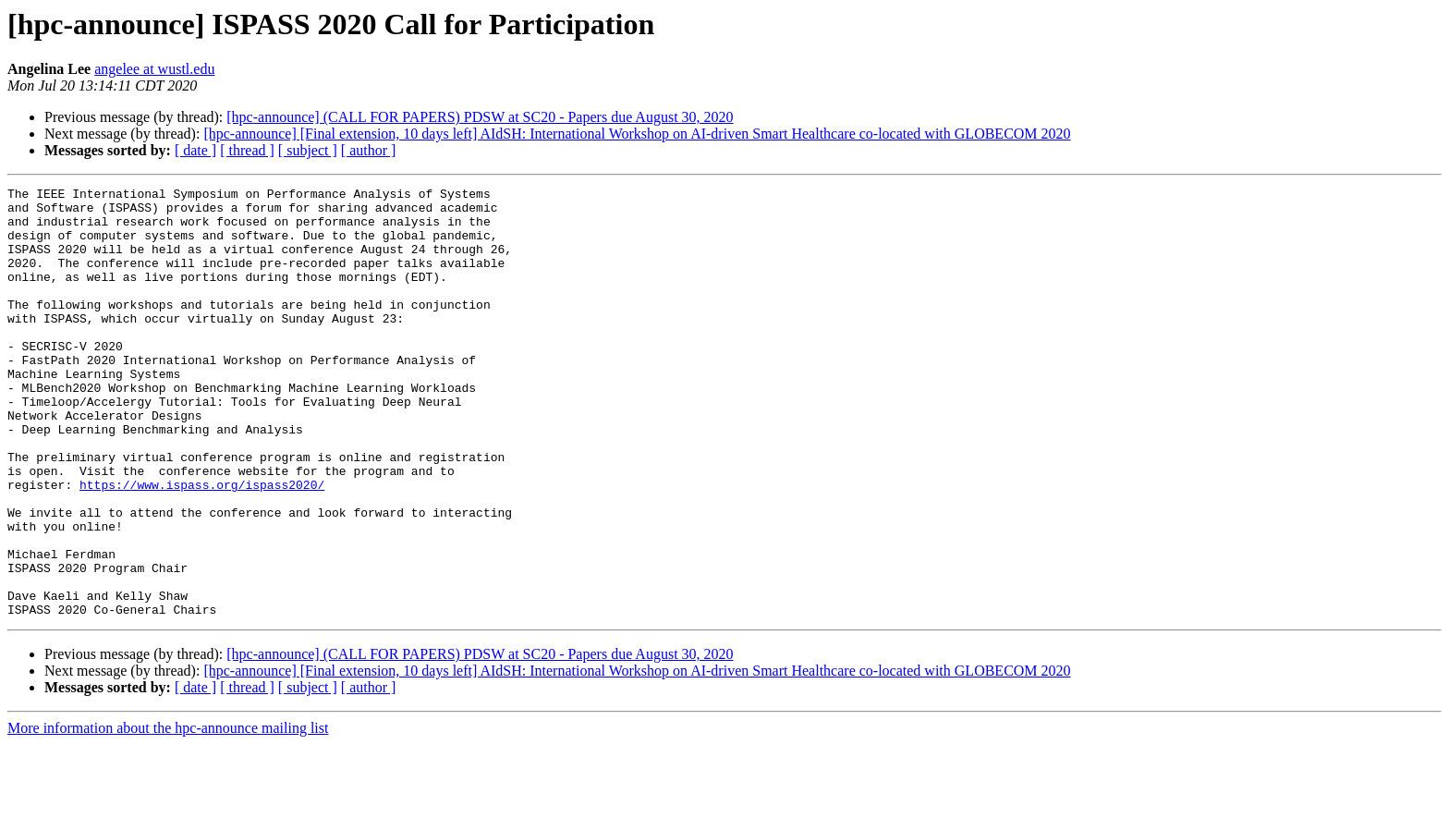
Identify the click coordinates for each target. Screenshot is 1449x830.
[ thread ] (247, 150)
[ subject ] (307, 150)
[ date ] (195, 150)
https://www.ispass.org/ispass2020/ (201, 545)
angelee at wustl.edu (154, 69)
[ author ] (368, 150)
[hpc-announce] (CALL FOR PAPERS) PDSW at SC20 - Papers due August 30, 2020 (479, 117)
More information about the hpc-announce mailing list (167, 814)
